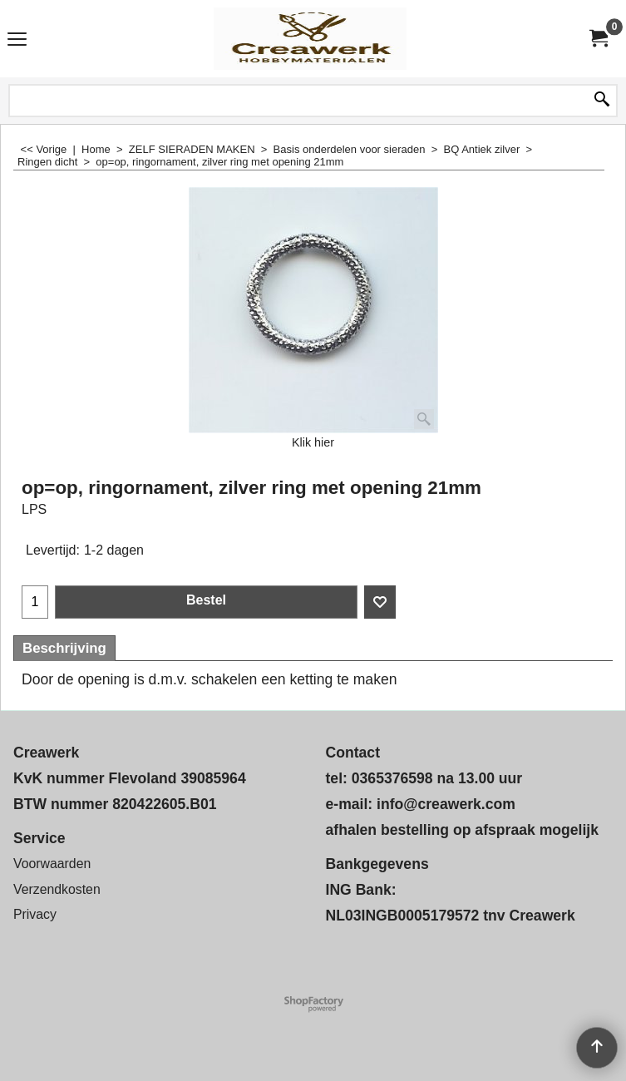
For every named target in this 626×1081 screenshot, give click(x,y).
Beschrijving (64, 648)
